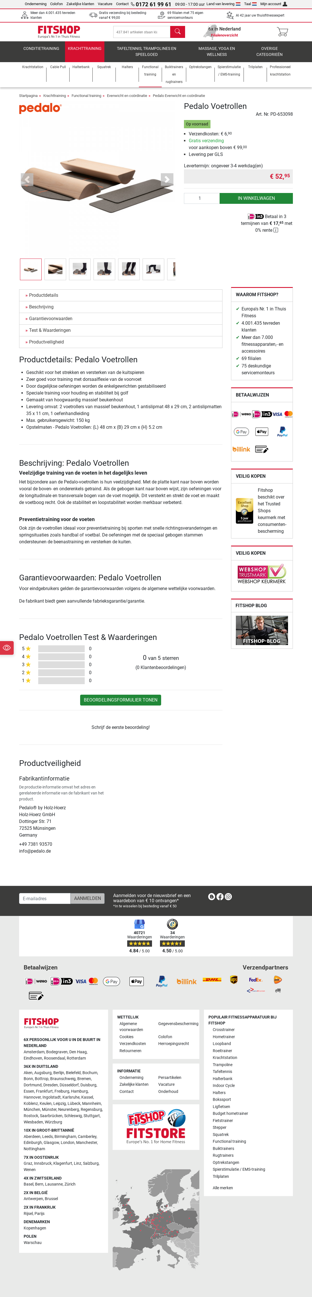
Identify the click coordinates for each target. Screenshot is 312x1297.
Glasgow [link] (51, 1143)
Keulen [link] (46, 1103)
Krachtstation (225, 1058)
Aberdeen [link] (32, 1136)
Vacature (105, 4)
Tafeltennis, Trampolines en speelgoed (146, 55)
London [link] (67, 1143)
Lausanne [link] (54, 1184)
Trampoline (222, 1064)
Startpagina (28, 99)
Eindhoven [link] (33, 1058)
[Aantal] (202, 202)
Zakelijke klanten (80, 4)
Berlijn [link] (58, 1072)
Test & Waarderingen (50, 334)
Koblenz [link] (31, 1103)
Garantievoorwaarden (50, 322)
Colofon (56, 4)
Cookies (126, 1036)
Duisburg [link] (88, 1085)
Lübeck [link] (74, 1103)
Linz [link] (77, 1163)
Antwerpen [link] (33, 1199)
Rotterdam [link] (76, 1058)
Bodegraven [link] (57, 1052)
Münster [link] (49, 1109)
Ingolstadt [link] (51, 1097)
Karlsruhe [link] (71, 1097)
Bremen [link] (84, 1079)
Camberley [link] (87, 1136)
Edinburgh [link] (33, 1143)
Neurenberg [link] (68, 1109)
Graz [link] (28, 1163)
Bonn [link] (28, 1079)
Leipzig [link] (59, 1103)
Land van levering (223, 4)
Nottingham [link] (34, 1149)
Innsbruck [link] (43, 1163)
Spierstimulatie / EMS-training (239, 1169)
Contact (122, 4)
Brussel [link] (51, 1199)
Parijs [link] (39, 1213)
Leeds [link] (47, 1136)
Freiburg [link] (61, 1091)
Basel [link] (28, 1184)
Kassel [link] (87, 1097)
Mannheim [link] (91, 1103)
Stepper (219, 1127)
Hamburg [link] (79, 1091)
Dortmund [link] (33, 1085)
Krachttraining (85, 52)
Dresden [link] (50, 1085)
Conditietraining (41, 52)
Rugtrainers (223, 1155)
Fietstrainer (223, 1120)
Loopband (222, 1044)
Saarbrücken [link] (51, 1116)
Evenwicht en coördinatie (127, 99)
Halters (219, 1092)
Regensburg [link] (91, 1109)
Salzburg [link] (91, 1163)
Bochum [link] (89, 1072)
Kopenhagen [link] (35, 1228)
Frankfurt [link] (44, 1091)
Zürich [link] (70, 1184)
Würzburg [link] (53, 1122)
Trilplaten (221, 1176)
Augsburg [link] (43, 1072)
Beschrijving (41, 311)
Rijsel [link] (28, 1213)
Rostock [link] (31, 1116)
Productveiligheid (46, 346)
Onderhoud (168, 1091)
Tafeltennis (222, 1072)
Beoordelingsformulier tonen (120, 704)
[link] (241, 418)
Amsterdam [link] (34, 1052)
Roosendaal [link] (54, 1058)
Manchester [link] (86, 1143)
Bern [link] (39, 1184)
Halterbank (222, 1078)
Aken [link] (28, 1072)
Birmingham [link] (65, 1136)
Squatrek (221, 1134)
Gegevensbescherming (175, 1023)
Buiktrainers (223, 1148)
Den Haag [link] (78, 1052)
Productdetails (43, 299)
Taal (250, 4)
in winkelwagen (256, 202)
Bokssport (222, 1099)
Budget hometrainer (230, 1113)
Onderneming (35, 4)
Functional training (86, 99)
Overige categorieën (269, 55)
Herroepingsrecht (173, 1044)
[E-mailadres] (45, 898)
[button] (27, 183)
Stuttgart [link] (92, 1116)
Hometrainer (224, 1036)
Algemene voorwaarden (131, 1026)
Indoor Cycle (224, 1085)
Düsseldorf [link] (69, 1085)
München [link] (32, 1109)
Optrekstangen (226, 1162)
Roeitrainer (222, 1050)
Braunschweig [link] (63, 1079)
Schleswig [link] (73, 1116)
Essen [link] (29, 1091)
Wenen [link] (30, 1169)
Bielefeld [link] (73, 1072)
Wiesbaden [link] (33, 1122)
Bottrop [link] (41, 1079)
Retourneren (130, 1050)
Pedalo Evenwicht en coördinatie (179, 99)
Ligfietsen (221, 1106)
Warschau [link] (33, 1243)
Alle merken (223, 1188)
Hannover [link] (32, 1097)
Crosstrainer (224, 1030)
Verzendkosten (132, 1044)
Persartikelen (169, 1077)
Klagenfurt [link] (62, 1163)
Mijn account (273, 4)
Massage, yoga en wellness (216, 55)
